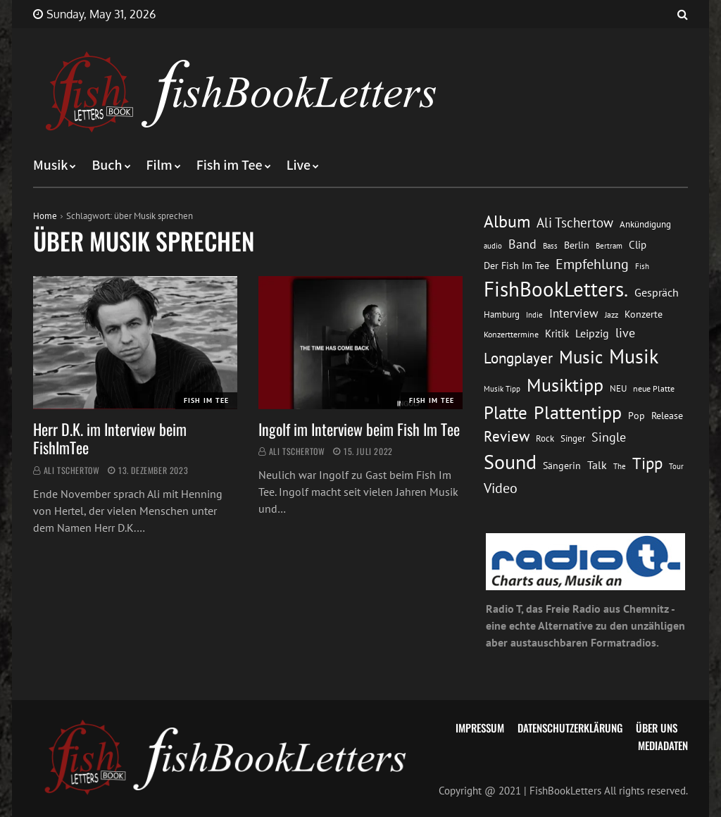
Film (159, 165)
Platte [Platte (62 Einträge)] (505, 412)
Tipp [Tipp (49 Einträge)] (647, 462)
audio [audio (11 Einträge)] (493, 245)
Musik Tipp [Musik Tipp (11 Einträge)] (502, 388)
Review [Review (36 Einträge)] (506, 436)
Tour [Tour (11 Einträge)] (676, 466)
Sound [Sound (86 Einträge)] (510, 462)
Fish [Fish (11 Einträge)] (642, 266)
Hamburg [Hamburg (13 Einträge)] (502, 314)
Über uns (656, 727)
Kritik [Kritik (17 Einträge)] (557, 333)
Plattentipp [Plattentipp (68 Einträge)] (578, 412)
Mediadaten (663, 745)
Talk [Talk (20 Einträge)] (597, 465)
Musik (50, 165)
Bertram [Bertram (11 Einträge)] (609, 245)
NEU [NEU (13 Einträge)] (618, 388)
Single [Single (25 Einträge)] (608, 437)
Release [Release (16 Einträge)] (667, 415)
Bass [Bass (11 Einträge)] (550, 245)
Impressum (480, 727)
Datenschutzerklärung (570, 727)
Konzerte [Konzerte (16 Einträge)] (644, 314)
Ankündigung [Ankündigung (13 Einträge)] (645, 224)
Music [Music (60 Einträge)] (581, 357)
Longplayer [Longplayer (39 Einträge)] (518, 358)
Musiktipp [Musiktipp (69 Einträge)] (565, 385)
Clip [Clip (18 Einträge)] (637, 244)
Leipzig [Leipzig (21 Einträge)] (592, 333)
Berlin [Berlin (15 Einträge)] (576, 245)
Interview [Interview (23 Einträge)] (573, 313)
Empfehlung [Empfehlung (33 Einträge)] (592, 264)
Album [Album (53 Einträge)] (507, 221)
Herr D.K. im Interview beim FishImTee (110, 438)
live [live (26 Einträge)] (625, 333)
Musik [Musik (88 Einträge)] (633, 356)
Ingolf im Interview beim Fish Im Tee (359, 429)
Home (45, 216)
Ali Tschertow (72, 470)
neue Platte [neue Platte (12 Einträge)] (654, 388)
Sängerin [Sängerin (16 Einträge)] (562, 465)
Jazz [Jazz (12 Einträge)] (611, 314)
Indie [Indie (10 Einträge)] (534, 315)
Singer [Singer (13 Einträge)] (572, 438)
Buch (107, 165)
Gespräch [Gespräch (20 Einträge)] (656, 292)
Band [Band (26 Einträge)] (522, 244)
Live (299, 165)
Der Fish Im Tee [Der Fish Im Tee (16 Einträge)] (516, 265)
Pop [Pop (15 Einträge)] (636, 415)
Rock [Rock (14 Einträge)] (545, 438)
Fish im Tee (229, 165)
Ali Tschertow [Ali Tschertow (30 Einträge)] (575, 222)
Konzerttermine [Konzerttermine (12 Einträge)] (511, 334)
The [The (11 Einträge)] (619, 466)
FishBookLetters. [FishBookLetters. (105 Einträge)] (556, 288)
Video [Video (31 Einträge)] (501, 488)
